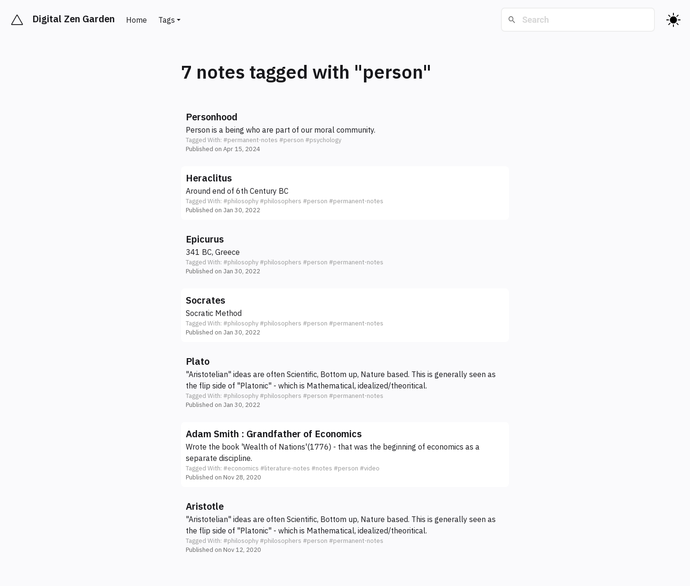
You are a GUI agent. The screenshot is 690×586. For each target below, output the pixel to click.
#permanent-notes (250, 140)
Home (136, 20)
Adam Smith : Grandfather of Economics (274, 433)
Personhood (211, 116)
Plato (197, 361)
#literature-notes (285, 468)
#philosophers (280, 201)
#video (370, 468)
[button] (345, 132)
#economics (241, 468)
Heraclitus (209, 177)
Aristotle (205, 506)
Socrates (205, 300)
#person (291, 140)
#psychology (323, 140)
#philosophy (240, 201)
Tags (166, 20)
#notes (321, 468)
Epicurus (205, 239)
